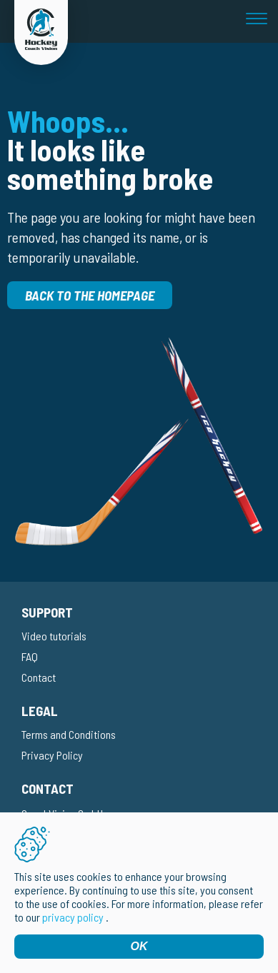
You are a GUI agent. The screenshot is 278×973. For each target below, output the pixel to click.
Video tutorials (53, 635)
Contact (38, 677)
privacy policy (73, 917)
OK (139, 946)
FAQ (29, 656)
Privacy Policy (52, 755)
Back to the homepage (89, 295)
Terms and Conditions (68, 734)
